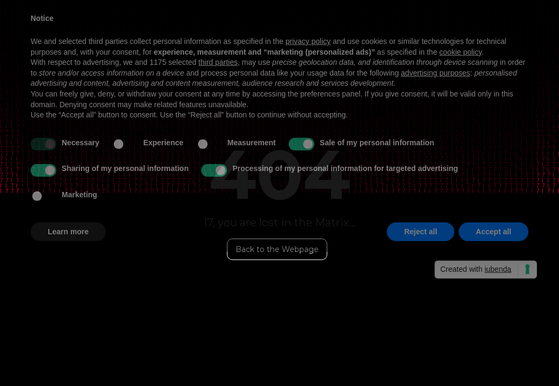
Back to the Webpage (277, 249)
